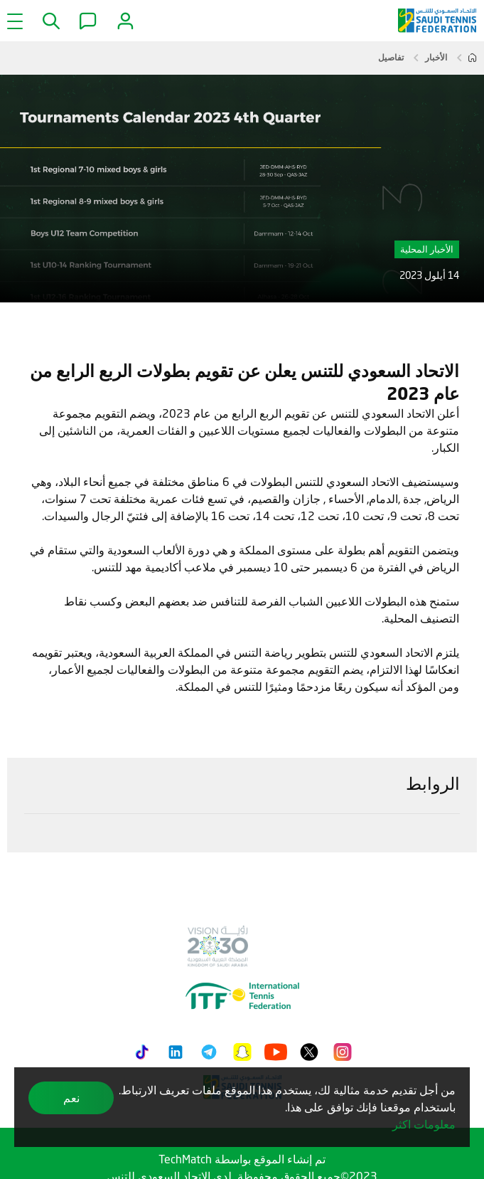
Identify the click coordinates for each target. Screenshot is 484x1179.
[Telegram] (209, 1049)
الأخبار (436, 57)
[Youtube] (275, 1049)
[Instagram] (342, 1049)
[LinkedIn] (175, 1049)
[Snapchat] (242, 1049)
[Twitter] (309, 1049)
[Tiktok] (142, 1049)
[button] (50, 21)
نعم (71, 1097)
